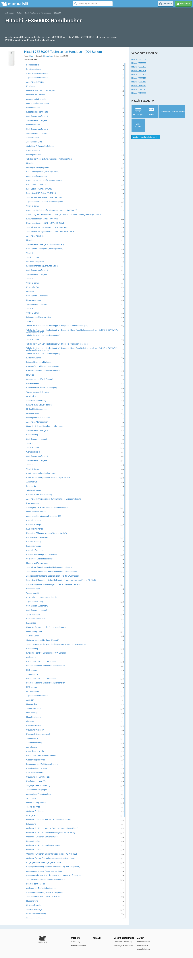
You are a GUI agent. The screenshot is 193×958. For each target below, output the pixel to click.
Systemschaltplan (33, 614)
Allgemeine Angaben (34, 236)
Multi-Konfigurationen (35, 905)
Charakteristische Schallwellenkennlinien (43, 371)
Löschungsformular (124, 938)
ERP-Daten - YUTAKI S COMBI (39, 189)
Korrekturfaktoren (33, 358)
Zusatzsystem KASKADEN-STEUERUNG (43, 897)
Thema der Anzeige (34, 807)
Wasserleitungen (33, 589)
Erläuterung (31, 824)
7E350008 (57, 13)
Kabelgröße (31, 623)
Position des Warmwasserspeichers (41, 756)
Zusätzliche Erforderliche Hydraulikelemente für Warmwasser (51, 572)
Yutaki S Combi (32, 206)
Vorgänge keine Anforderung (38, 786)
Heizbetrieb (31, 396)
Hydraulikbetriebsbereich (36, 409)
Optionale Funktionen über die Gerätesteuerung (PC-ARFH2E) (52, 828)
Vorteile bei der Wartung (36, 914)
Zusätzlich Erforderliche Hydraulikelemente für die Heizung (50, 567)
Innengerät (30, 815)
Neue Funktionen (33, 717)
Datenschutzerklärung (123, 942)
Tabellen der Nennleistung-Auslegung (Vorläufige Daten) (49, 159)
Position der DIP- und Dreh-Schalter (41, 661)
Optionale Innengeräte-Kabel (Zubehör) (42, 640)
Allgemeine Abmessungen (37, 422)
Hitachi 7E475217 (138, 85)
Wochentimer (31, 798)
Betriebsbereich (32, 65)
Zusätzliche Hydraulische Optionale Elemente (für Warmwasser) (52, 576)
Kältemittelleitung (33, 520)
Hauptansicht (31, 704)
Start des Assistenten (35, 773)
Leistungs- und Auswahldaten (38, 317)
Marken (19, 13)
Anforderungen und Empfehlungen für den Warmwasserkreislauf (53, 585)
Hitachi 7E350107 (138, 67)
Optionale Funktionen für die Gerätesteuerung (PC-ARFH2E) (51, 854)
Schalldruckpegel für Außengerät (39, 379)
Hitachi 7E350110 (138, 78)
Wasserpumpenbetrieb (35, 760)
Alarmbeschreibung (34, 743)
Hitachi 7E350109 (138, 74)
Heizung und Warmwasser (37, 563)
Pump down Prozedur (35, 751)
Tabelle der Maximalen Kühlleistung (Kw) (43, 335)
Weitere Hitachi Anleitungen (145, 137)
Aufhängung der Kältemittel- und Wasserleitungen (46, 508)
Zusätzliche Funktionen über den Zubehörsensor (46, 880)
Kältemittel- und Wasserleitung (39, 495)
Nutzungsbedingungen (123, 945)
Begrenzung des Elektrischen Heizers (41, 764)
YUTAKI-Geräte (32, 636)
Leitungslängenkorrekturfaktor (38, 362)
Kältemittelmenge (33, 525)
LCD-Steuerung (32, 691)
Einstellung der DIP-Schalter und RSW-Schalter (46, 653)
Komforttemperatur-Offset (36, 781)
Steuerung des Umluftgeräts (38, 777)
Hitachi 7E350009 (138, 63)
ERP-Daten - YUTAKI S (36, 185)
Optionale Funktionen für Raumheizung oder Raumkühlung (50, 833)
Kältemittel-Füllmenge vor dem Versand (42, 555)
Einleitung (30, 86)
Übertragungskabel (34, 632)
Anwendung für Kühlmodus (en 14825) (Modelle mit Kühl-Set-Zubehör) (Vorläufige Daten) (63, 215)
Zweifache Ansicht (33, 709)
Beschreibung (32, 435)
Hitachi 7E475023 (138, 89)
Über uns (75, 938)
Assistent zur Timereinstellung (38, 794)
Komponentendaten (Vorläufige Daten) (42, 266)
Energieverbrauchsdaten (36, 768)
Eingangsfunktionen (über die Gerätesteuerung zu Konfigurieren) (53, 867)
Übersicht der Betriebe (35, 95)
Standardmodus (33, 841)
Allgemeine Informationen (37, 73)
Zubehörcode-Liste (34, 142)
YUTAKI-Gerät (32, 674)
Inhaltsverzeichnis (33, 69)
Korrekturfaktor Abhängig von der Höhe (42, 366)
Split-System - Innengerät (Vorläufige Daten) (44, 249)
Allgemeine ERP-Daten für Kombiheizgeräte (44, 202)
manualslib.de (142, 945)
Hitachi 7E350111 (138, 82)
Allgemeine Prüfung (34, 602)
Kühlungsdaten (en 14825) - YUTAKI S (42, 219)
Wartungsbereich (33, 452)
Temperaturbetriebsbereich (37, 392)
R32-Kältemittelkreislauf (36, 512)
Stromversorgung (33, 300)
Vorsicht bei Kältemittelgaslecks (39, 559)
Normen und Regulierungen (37, 103)
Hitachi (31, 56)
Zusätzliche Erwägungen (36, 790)
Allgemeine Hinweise (35, 82)
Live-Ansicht (31, 721)
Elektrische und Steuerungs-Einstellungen (43, 597)
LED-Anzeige (31, 670)
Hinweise (30, 163)
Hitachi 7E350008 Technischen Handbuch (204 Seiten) (63, 51)
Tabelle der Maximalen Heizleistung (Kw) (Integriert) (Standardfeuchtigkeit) (57, 326)
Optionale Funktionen (35, 811)
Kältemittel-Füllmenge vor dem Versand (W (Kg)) (46, 533)
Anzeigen (30, 700)
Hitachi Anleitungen (31, 13)
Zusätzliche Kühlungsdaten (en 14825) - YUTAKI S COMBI (50, 232)
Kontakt (96, 938)
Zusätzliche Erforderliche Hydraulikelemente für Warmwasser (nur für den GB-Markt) (61, 580)
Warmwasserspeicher (35, 262)
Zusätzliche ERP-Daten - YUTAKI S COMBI (44, 197)
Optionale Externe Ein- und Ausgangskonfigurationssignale (50, 858)
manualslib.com (143, 942)
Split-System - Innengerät (36, 120)
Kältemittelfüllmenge (34, 529)
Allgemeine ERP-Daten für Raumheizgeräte (44, 180)
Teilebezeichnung (33, 490)
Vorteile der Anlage (34, 910)
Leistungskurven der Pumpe (38, 418)
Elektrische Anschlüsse (35, 619)
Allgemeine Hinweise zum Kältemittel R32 (43, 516)
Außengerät (31, 657)
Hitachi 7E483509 (138, 93)
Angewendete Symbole (36, 99)
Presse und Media (78, 945)
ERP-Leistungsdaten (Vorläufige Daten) (42, 172)
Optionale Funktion (34, 850)
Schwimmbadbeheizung (36, 401)
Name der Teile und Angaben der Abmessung (45, 426)
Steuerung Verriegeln (35, 730)
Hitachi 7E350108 (138, 70)
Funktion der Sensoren (35, 884)
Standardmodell (32, 138)
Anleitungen (9, 13)
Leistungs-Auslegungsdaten (37, 168)
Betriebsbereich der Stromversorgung (41, 388)
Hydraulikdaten (32, 413)
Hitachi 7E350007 (138, 59)
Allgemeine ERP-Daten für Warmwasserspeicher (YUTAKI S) (51, 210)
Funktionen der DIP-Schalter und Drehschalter (45, 666)
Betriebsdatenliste (33, 726)
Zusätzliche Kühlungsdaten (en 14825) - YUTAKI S (47, 227)
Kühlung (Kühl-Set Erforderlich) (39, 405)
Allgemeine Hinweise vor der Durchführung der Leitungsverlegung (53, 499)
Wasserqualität (32, 593)
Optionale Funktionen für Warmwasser (42, 837)
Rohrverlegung (32, 503)
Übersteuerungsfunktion (36, 803)
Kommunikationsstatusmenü (38, 734)
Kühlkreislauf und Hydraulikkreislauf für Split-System (48, 478)
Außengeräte (31, 482)
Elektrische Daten (33, 287)
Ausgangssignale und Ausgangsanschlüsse (44, 871)
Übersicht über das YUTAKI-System (41, 91)
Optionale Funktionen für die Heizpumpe (43, 845)
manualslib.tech (143, 949)
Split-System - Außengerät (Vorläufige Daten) (45, 245)
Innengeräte (31, 486)
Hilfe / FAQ (75, 942)
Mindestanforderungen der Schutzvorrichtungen (46, 627)
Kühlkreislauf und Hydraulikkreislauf (41, 473)
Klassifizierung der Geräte (37, 112)
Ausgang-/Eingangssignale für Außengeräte (44, 892)
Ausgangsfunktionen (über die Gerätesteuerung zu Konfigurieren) (53, 875)
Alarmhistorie (31, 747)
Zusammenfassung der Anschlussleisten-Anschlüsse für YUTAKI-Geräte (56, 644)
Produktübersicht (33, 108)
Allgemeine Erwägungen (36, 176)
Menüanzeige (32, 713)
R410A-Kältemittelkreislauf (37, 537)
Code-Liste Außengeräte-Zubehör (40, 146)
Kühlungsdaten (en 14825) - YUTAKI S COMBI (45, 223)
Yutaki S (29, 253)
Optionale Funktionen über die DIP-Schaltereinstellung (49, 820)
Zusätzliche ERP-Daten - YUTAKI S (41, 193)
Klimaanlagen (46, 13)
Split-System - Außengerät (37, 116)
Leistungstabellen (33, 155)
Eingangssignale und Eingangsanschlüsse (43, 863)
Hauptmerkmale (33, 901)
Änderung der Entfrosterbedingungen (41, 888)
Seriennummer (32, 738)
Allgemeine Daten (33, 150)
